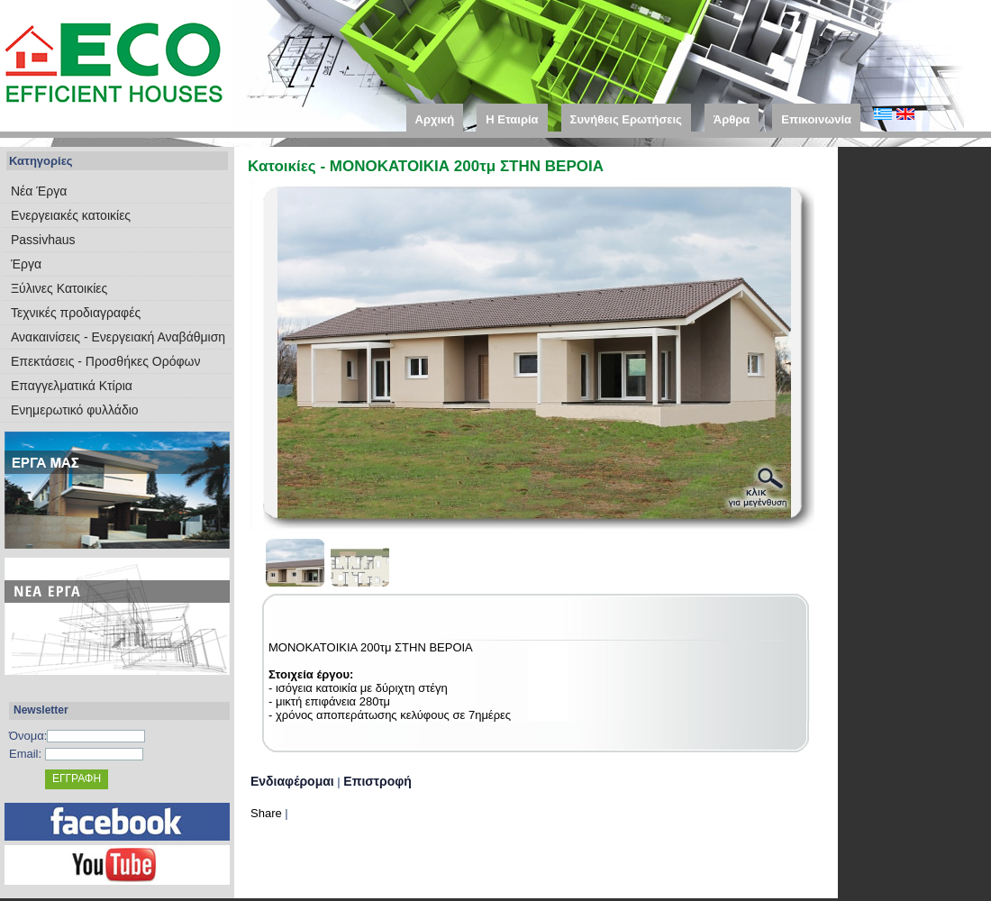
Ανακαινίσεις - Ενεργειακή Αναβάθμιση (118, 337)
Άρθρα (732, 119)
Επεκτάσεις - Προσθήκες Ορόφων (105, 361)
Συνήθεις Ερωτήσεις (626, 119)
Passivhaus (43, 239)
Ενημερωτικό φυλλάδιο (75, 410)
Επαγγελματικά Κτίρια (71, 385)
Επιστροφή (377, 781)
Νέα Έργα (39, 191)
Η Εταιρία (512, 119)
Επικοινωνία (816, 119)
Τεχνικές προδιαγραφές (76, 312)
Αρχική (435, 119)
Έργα (26, 264)
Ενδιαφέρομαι (292, 781)
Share (266, 813)
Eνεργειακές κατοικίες (71, 215)
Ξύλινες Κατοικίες (59, 288)
